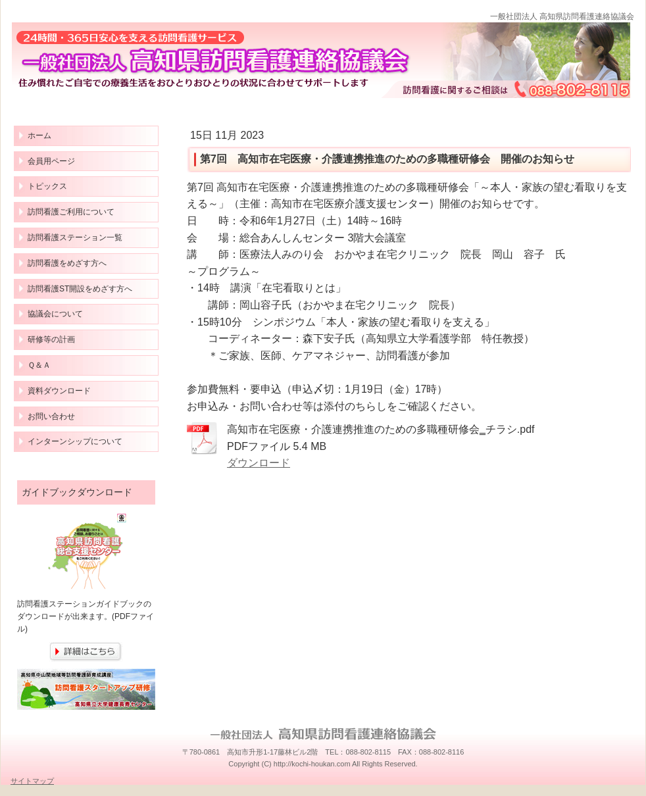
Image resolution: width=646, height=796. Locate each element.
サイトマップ (32, 781)
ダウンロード (258, 462)
